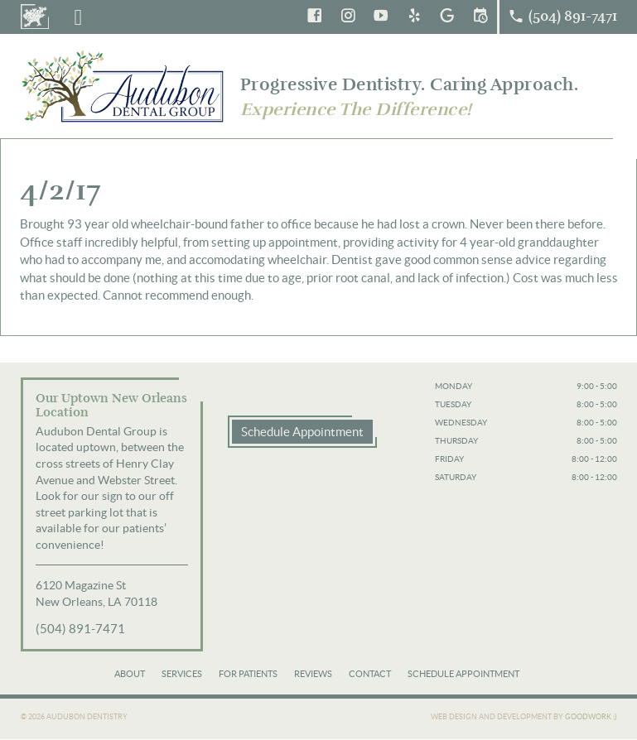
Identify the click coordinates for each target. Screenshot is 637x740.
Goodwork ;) (591, 717)
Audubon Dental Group (124, 85)
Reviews (313, 674)
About (129, 674)
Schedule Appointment (302, 432)
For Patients (248, 674)
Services (182, 674)
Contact (370, 674)
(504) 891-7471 (80, 629)
